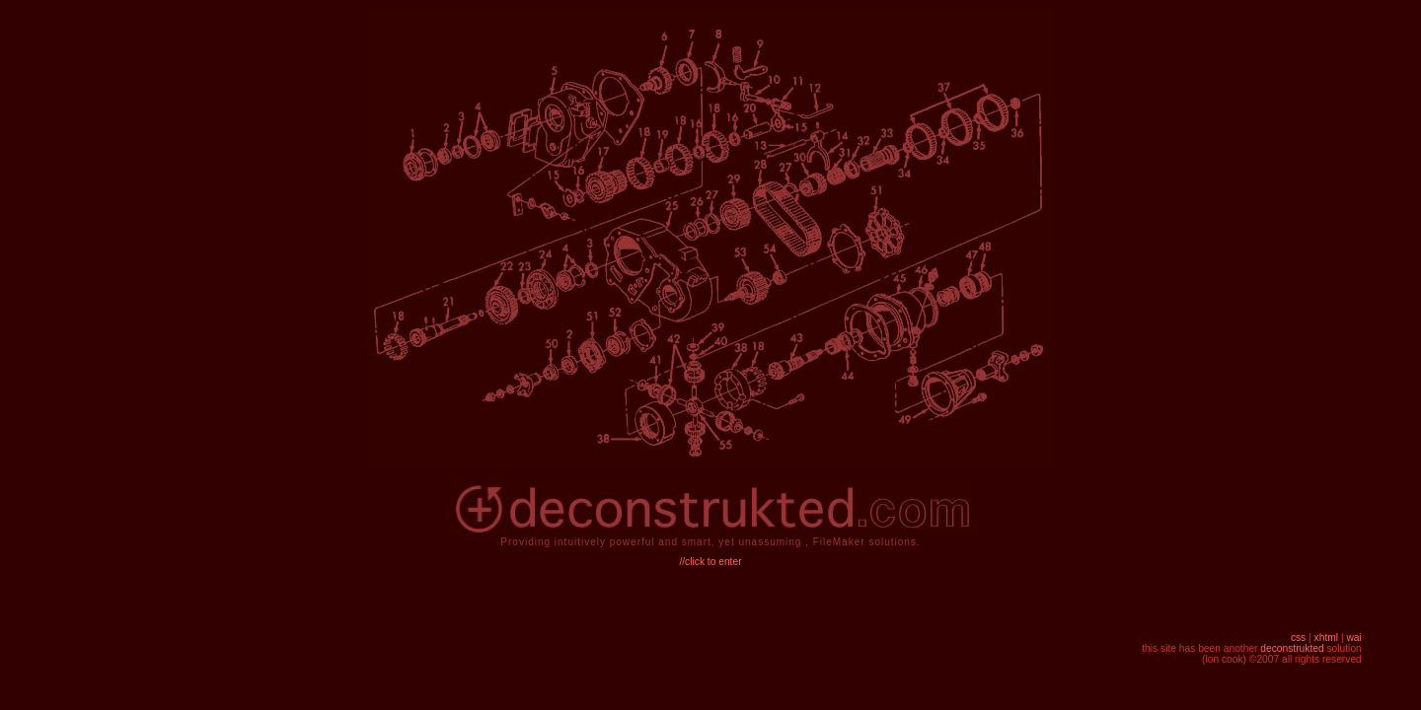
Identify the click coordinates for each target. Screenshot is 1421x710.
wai (1353, 637)
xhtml (1326, 637)
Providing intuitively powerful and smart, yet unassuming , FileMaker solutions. (710, 541)
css (1298, 637)
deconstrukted (1291, 648)
